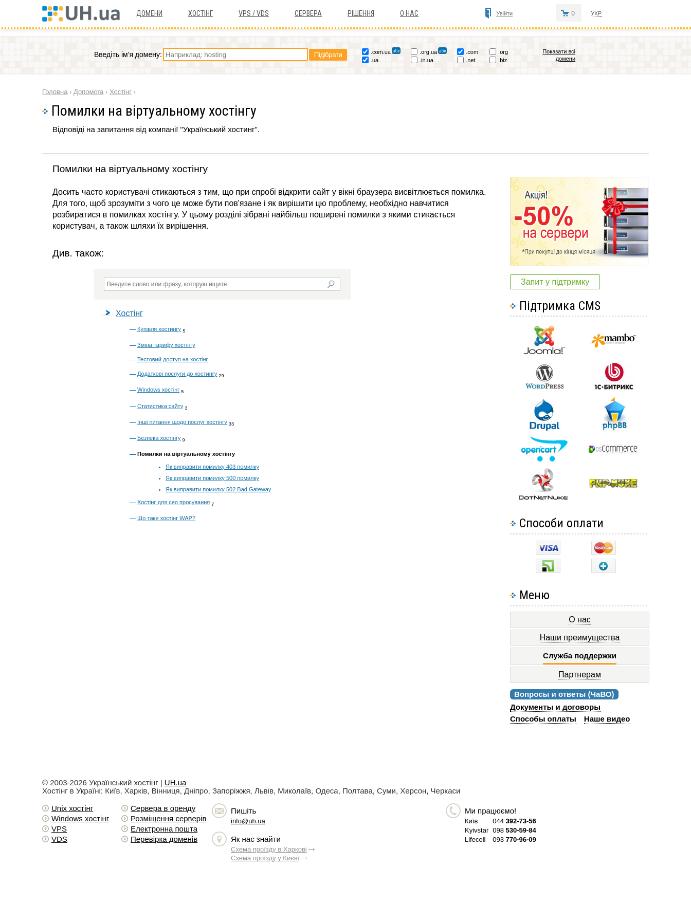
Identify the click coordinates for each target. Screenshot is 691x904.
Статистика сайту (160, 406)
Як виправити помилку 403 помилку (212, 467)
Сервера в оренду (163, 808)
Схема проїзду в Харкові (269, 849)
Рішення (361, 13)
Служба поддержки (579, 656)
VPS (59, 828)
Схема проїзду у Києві (265, 858)
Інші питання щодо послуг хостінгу (182, 422)
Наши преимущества (580, 637)
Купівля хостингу (159, 329)
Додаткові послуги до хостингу (177, 374)
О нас (409, 13)
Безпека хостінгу (159, 438)
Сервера (308, 13)
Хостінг (129, 313)
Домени (149, 13)
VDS (59, 839)
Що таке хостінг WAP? (166, 518)
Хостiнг (200, 13)
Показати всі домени (558, 55)
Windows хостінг (158, 389)
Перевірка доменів (164, 839)
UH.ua (176, 782)
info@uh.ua (248, 821)
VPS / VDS (254, 13)
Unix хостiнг (72, 808)
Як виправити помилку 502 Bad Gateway (218, 489)
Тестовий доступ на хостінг (172, 359)
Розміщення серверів (168, 818)
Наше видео (607, 718)
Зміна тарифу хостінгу (166, 345)
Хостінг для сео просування (173, 502)
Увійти (504, 13)
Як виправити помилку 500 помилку (212, 478)
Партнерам (579, 674)
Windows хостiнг (80, 818)
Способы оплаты (543, 718)
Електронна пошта (164, 828)
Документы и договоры (555, 707)
